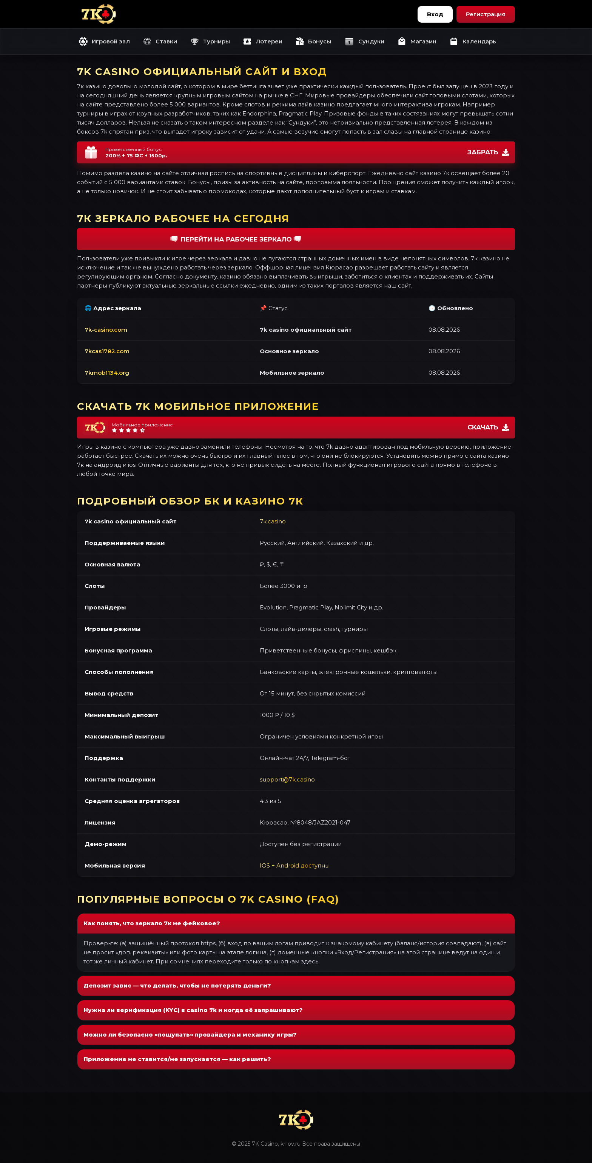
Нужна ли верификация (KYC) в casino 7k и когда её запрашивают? (193, 1010)
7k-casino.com (106, 329)
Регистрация (486, 14)
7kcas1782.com (107, 351)
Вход (435, 14)
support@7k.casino (287, 779)
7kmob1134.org (107, 372)
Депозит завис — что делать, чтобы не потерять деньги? (177, 985)
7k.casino (273, 521)
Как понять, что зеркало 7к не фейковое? (151, 923)
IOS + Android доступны (295, 865)
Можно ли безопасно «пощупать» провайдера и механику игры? (190, 1034)
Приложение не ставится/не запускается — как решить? (177, 1059)
